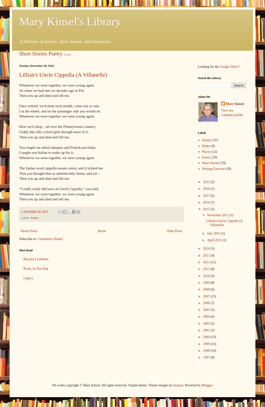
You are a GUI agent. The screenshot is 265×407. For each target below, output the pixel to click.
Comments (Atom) (50, 239)
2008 (207, 289)
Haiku (206, 146)
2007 (207, 296)
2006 (207, 303)
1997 (207, 357)
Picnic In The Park (36, 269)
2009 (207, 282)
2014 (207, 248)
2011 (207, 269)
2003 (207, 323)
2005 (207, 310)
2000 (207, 337)
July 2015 (214, 233)
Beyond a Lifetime (36, 259)
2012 (207, 262)
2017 (207, 195)
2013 (207, 255)
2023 (207, 182)
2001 (207, 330)
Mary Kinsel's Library (70, 21)
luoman (178, 385)
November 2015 (218, 215)
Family (68, 54)
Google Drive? (230, 66)
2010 (207, 276)
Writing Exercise (213, 169)
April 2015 (215, 240)
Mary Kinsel (235, 104)
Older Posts (174, 231)
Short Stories (33, 54)
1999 (207, 344)
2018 (207, 189)
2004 (207, 316)
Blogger (207, 385)
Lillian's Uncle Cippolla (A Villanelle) (63, 75)
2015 (207, 209)
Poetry (55, 54)
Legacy (28, 278)
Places (206, 152)
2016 (207, 202)
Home (102, 231)
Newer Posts (28, 231)
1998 (207, 350)
